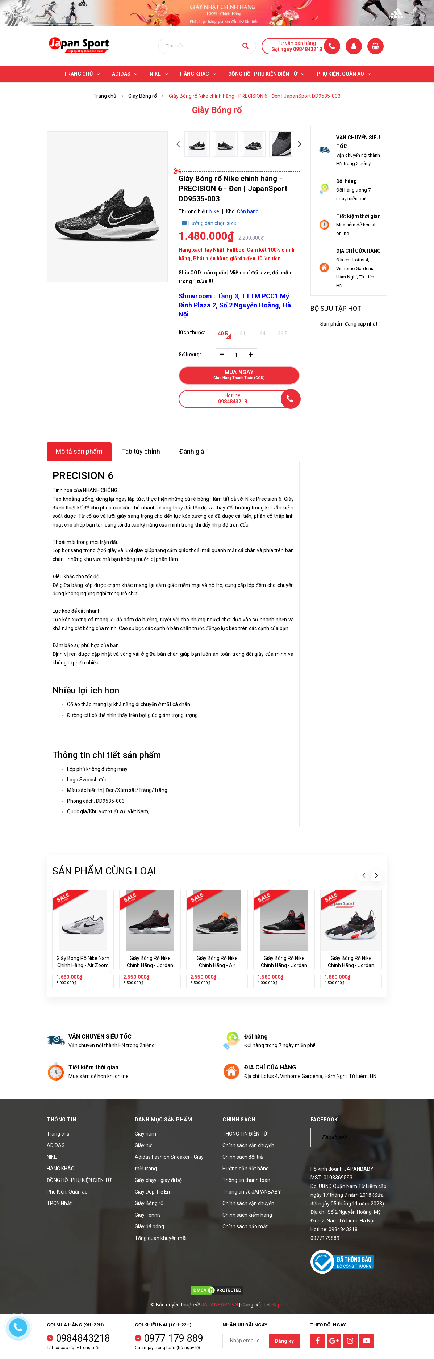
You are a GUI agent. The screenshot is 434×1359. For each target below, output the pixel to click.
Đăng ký (284, 1341)
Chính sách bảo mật (245, 1226)
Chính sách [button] (238, 1120)
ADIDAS (56, 1145)
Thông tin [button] (61, 1120)
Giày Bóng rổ (149, 1203)
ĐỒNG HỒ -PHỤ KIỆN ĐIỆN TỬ (79, 1180)
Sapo (278, 1305)
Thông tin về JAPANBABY (251, 1192)
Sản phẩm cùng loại (104, 871)
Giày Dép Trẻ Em (153, 1192)
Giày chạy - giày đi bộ (158, 1180)
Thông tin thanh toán (246, 1180)
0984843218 (83, 1338)
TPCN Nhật (59, 1203)
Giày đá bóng (149, 1226)
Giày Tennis (148, 1215)
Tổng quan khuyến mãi (161, 1238)
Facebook (334, 1137)
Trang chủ (58, 1134)
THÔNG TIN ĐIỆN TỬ (244, 1134)
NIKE (52, 1157)
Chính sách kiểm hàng (247, 1215)
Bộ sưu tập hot (335, 308)
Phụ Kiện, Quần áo (67, 1192)
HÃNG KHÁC (60, 1168)
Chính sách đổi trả (242, 1157)
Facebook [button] (324, 1120)
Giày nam (145, 1134)
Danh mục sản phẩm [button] (163, 1120)
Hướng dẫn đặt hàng (245, 1168)
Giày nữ (143, 1145)
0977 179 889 (173, 1338)
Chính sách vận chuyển (248, 1145)
